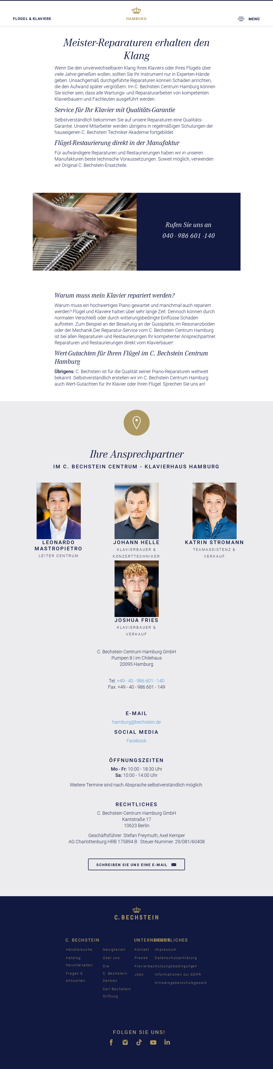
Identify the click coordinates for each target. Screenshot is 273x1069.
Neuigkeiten (114, 949)
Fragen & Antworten (76, 977)
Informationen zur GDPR (178, 974)
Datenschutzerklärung (176, 958)
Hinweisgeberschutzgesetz (181, 983)
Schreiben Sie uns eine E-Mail (136, 864)
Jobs (139, 974)
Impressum (166, 949)
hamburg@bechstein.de (136, 722)
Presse (141, 958)
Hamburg (136, 19)
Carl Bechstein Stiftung (117, 992)
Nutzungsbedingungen (176, 966)
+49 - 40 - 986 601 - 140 (140, 680)
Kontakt (142, 949)
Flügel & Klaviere (32, 19)
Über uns (111, 958)
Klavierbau (145, 966)
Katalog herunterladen (79, 961)
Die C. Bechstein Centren (115, 973)
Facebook (136, 740)
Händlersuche (79, 949)
